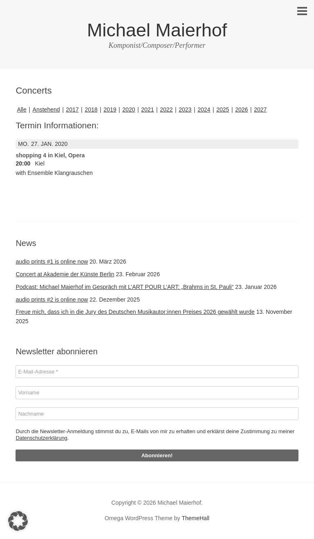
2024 (203, 109)
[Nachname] (157, 413)
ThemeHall (195, 518)
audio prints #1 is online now (52, 261)
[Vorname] (157, 392)
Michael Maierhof (157, 30)
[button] (18, 521)
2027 (260, 109)
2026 (241, 109)
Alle (21, 109)
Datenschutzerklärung (41, 438)
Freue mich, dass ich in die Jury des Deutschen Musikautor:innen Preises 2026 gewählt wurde (135, 312)
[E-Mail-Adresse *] (157, 371)
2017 (72, 109)
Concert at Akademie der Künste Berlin (65, 274)
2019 (109, 109)
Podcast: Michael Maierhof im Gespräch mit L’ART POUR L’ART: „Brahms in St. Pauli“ (124, 287)
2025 (222, 109)
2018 (91, 109)
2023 (185, 109)
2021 (147, 109)
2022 (166, 109)
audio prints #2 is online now (52, 299)
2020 (128, 109)
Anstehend (46, 109)
